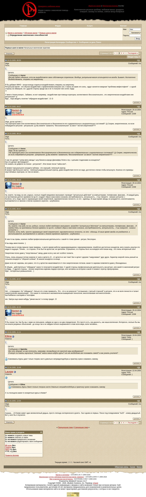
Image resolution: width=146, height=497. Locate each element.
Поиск (98, 42)
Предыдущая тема (65, 427)
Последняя (133, 53)
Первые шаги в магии (47, 33)
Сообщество (72, 42)
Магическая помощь (110, 6)
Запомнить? (135, 33)
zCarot (95, 483)
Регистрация (50, 42)
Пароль (126, 35)
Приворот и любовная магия (49, 6)
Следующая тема (81, 427)
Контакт (123, 26)
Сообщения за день (87, 42)
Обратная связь (121, 467)
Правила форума (12, 455)
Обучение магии (30, 33)
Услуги (90, 26)
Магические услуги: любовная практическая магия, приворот (61, 477)
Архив (132, 467)
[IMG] (7, 449)
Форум (58, 26)
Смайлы (8, 447)
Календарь (60, 42)
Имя (124, 29)
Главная (23, 26)
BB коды (8, 445)
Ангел (15, 110)
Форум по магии (95, 6)
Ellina (8, 336)
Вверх (139, 467)
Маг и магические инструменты (61, 479)
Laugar (9, 371)
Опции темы (133, 57)
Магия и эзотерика (15, 33)
